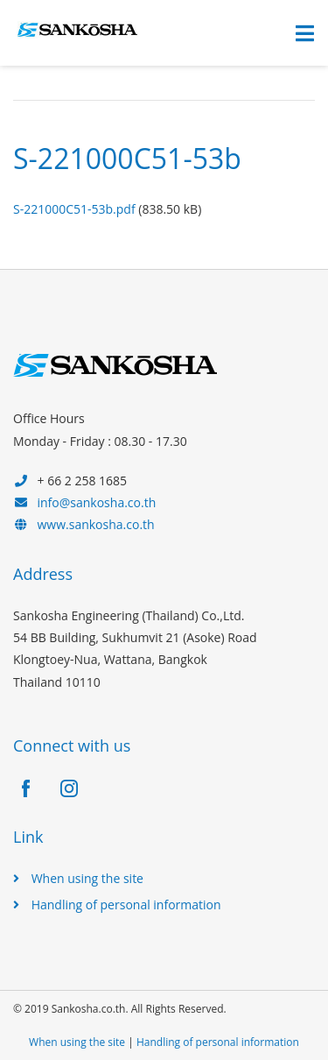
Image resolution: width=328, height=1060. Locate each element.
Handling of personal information (126, 904)
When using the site (87, 878)
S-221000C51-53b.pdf (74, 209)
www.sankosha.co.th (96, 524)
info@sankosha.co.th (97, 502)
